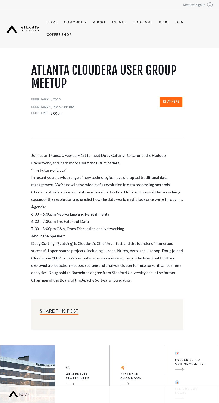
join (179, 22)
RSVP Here (171, 101)
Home (52, 22)
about (99, 22)
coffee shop (59, 34)
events (119, 22)
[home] (22, 29)
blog (164, 22)
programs (142, 22)
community (75, 22)
